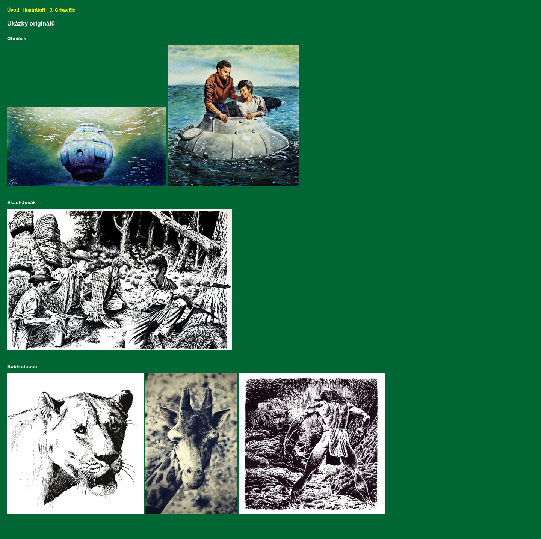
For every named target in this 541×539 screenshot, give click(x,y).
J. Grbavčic (62, 10)
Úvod (13, 10)
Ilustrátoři (34, 10)
